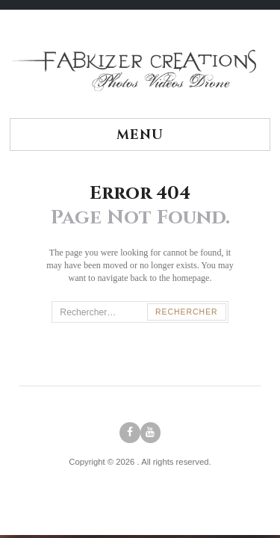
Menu (140, 134)
